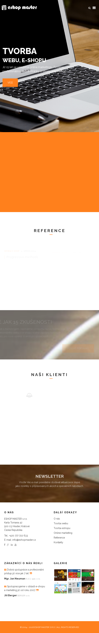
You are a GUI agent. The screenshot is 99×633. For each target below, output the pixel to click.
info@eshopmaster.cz (24, 539)
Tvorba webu (61, 523)
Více (10, 82)
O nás (57, 518)
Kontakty (58, 542)
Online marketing (63, 533)
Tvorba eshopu (62, 528)
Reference (59, 537)
